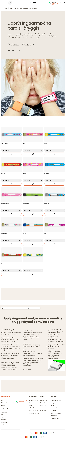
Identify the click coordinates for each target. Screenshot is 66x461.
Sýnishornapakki (34, 413)
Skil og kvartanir (33, 410)
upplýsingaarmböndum (8, 364)
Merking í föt (13, 8)
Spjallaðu (20, 402)
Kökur (53, 405)
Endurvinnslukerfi (56, 413)
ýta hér (29, 365)
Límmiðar (19, 8)
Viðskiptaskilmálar (56, 400)
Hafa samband (33, 400)
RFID (30, 8)
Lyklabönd (34, 8)
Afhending (32, 408)
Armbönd (25, 8)
